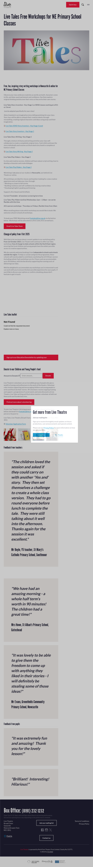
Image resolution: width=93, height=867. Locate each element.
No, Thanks (59, 435)
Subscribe (41, 435)
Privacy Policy (48, 428)
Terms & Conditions (38, 439)
